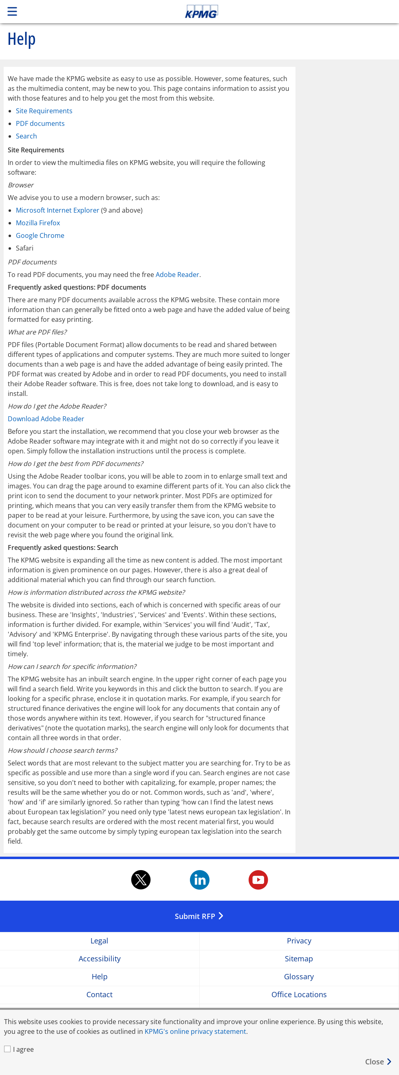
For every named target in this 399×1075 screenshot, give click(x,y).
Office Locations (299, 995)
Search (26, 136)
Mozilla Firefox (38, 222)
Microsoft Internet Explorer (57, 210)
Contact (99, 995)
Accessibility (100, 959)
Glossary (299, 977)
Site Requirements (44, 110)
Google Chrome (40, 235)
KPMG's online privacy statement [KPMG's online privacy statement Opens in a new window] (195, 1031)
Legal (99, 941)
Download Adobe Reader (46, 418)
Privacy (299, 941)
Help (100, 977)
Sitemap (299, 959)
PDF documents (40, 123)
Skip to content (280, 11)
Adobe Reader (177, 274)
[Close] (379, 1062)
